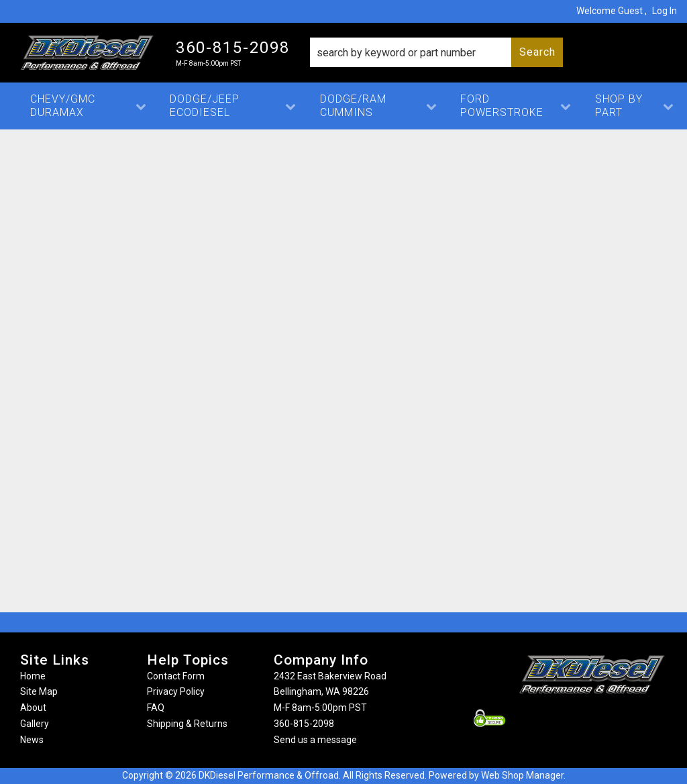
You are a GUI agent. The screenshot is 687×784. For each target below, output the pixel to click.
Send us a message (315, 739)
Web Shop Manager (522, 775)
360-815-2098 (304, 723)
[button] (436, 52)
